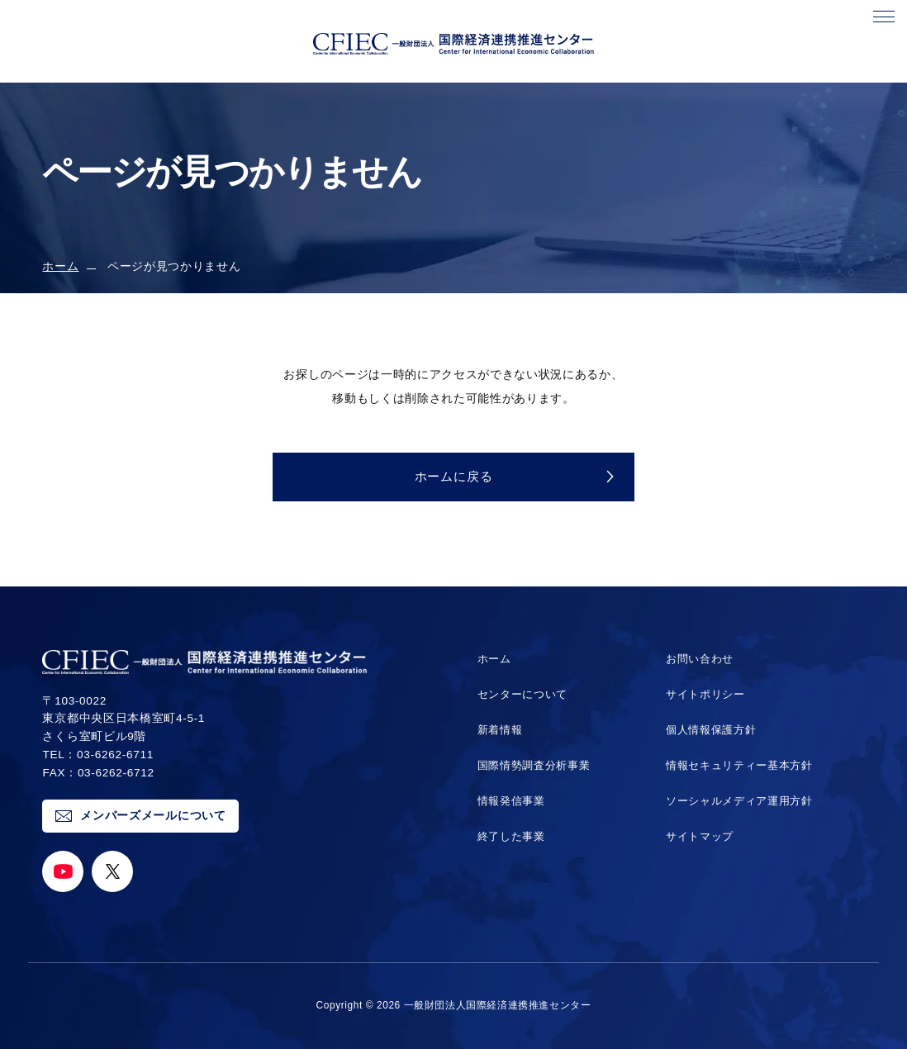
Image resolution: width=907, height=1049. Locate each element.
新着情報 (496, 730)
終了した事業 (508, 836)
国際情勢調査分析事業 (533, 765)
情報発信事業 (508, 801)
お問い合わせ (696, 659)
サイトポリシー (702, 694)
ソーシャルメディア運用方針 (739, 801)
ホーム (60, 266)
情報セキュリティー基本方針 (739, 765)
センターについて (520, 694)
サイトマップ (696, 836)
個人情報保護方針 (708, 730)
